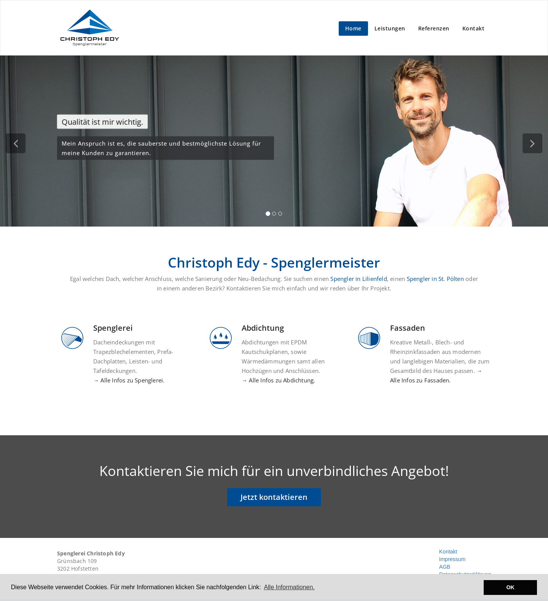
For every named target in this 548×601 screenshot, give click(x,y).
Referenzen (433, 28)
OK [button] (510, 587)
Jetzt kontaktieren (274, 497)
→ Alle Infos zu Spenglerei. (128, 380)
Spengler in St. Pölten (435, 278)
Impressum (452, 559)
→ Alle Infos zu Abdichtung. (278, 380)
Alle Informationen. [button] (289, 587)
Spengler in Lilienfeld (358, 278)
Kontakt (473, 28)
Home (353, 28)
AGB (445, 567)
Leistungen (389, 28)
